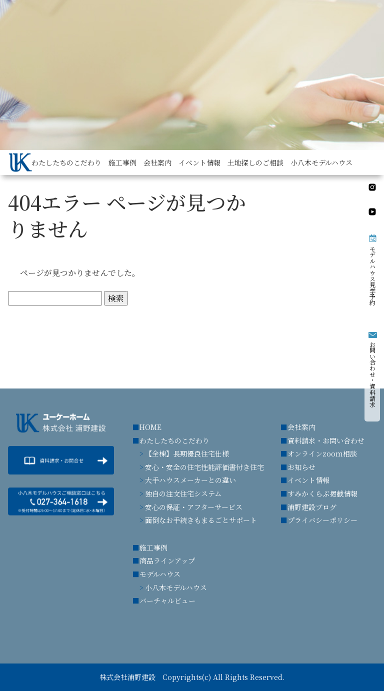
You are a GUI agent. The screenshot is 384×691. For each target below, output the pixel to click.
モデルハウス (160, 574)
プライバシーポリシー (323, 520)
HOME (151, 427)
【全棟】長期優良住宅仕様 (187, 453)
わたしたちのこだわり (175, 441)
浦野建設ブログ (312, 507)
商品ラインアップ (167, 561)
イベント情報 (309, 480)
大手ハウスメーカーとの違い (190, 480)
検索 (116, 298)
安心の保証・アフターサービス (193, 507)
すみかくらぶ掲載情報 (323, 493)
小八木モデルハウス (176, 587)
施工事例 (154, 547)
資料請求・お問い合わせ (326, 441)
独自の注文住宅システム (183, 493)
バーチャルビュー (168, 601)
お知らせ (302, 467)
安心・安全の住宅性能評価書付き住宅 (204, 467)
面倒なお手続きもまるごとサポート (201, 520)
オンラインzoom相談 (322, 453)
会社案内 (302, 427)
